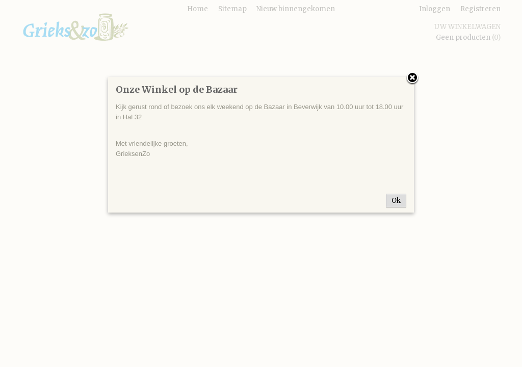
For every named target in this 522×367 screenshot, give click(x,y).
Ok (396, 200)
